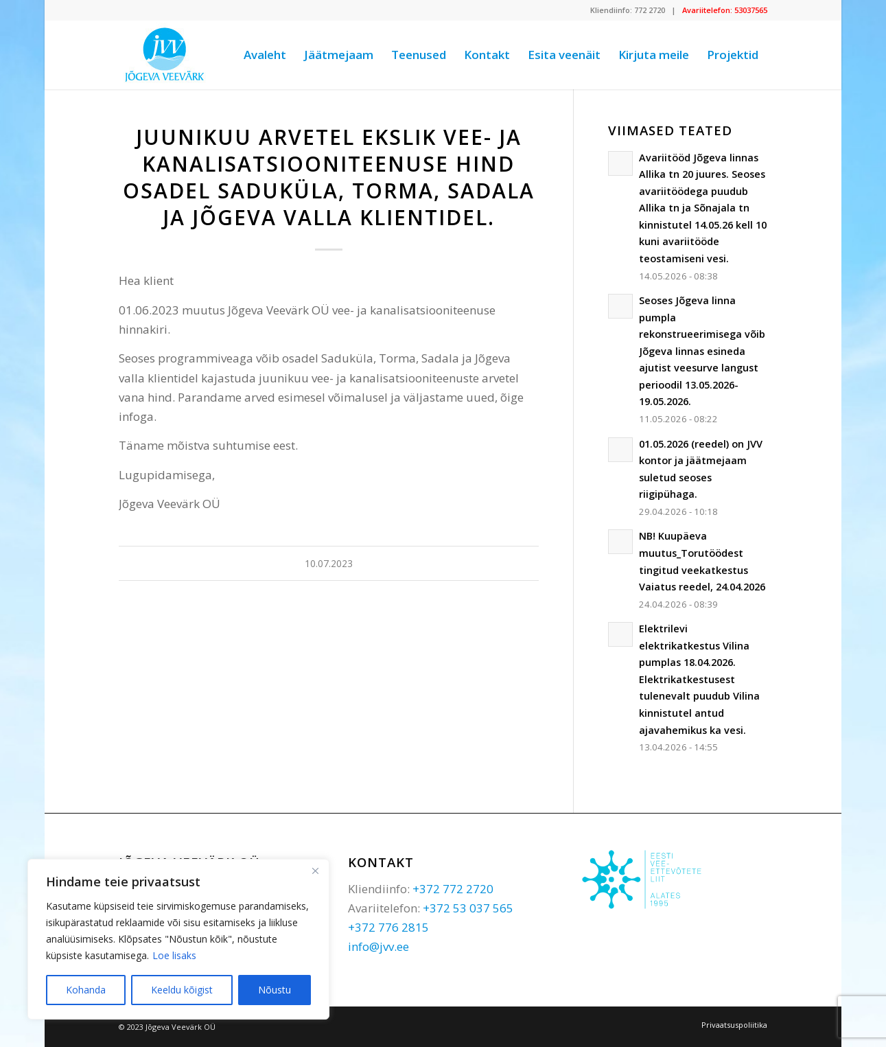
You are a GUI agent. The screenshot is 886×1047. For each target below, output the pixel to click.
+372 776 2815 (388, 927)
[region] (178, 939)
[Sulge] (315, 870)
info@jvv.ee (378, 946)
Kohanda (86, 989)
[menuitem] (265, 55)
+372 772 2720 (452, 889)
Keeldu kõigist (182, 989)
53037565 (750, 10)
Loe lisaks (174, 955)
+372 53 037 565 (468, 908)
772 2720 (649, 10)
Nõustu (274, 989)
